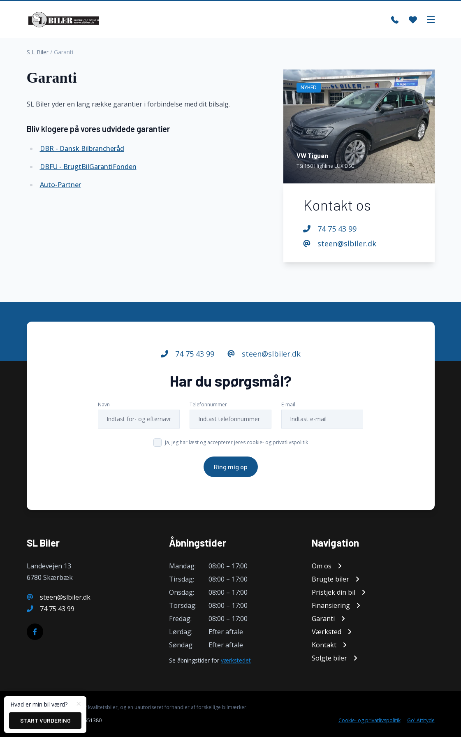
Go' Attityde (421, 720)
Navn (104, 404)
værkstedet (236, 660)
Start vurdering (45, 720)
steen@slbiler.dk (339, 243)
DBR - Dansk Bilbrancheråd (82, 148)
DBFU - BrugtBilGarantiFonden (88, 166)
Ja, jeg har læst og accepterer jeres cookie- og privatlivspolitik (236, 442)
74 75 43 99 (330, 229)
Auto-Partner (60, 184)
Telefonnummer (208, 404)
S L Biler (38, 52)
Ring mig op (231, 466)
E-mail (288, 404)
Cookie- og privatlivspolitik (369, 720)
